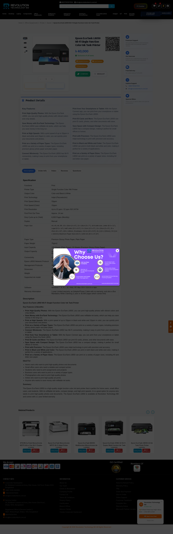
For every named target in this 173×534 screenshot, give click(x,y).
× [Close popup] (117, 251)
